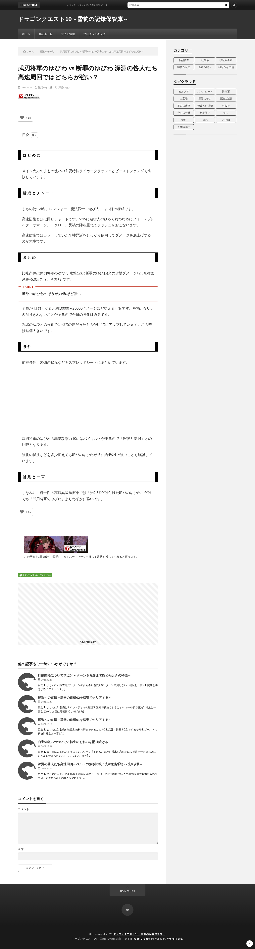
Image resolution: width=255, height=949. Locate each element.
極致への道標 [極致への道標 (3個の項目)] (205, 105)
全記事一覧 (46, 34)
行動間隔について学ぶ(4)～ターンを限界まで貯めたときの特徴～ (84, 675)
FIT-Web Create (139, 938)
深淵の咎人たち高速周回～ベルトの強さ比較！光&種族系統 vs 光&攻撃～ (90, 764)
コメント (23, 809)
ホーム (26, 34)
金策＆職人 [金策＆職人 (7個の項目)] (204, 67)
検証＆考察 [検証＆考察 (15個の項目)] (226, 60)
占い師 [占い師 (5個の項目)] (226, 119)
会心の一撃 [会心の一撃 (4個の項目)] (183, 112)
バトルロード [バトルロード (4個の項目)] (205, 91)
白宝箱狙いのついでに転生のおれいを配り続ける (73, 742)
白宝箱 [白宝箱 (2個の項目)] (184, 98)
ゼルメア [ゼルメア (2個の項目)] (184, 91)
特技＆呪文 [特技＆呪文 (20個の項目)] (183, 67)
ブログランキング (94, 34)
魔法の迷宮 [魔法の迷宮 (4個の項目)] (226, 98)
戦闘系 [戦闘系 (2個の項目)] (205, 60)
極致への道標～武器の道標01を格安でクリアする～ (75, 719)
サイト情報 (68, 34)
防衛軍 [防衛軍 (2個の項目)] (226, 91)
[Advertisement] (53, 611)
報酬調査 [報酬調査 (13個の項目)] (184, 60)
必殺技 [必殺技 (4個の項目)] (226, 105)
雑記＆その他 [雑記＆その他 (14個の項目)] (226, 67)
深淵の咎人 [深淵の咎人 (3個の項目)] (204, 98)
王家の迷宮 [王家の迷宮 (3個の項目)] (183, 105)
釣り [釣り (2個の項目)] (226, 112)
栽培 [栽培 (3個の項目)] (183, 119)
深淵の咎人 (64, 87)
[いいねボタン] (22, 118)
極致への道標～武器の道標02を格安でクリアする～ (75, 697)
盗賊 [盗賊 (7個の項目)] (205, 119)
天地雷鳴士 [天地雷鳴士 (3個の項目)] (183, 126)
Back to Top (127, 890)
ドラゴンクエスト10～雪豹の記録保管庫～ (73, 19)
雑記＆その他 (45, 87)
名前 (21, 849)
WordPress (174, 938)
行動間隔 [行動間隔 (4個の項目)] (205, 112)
